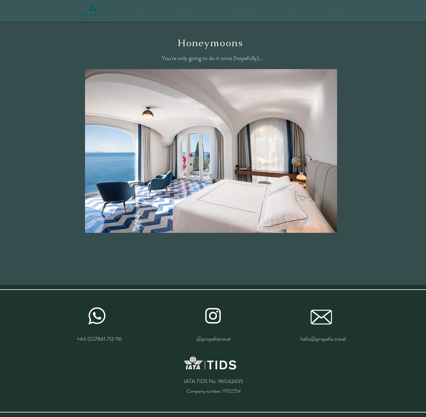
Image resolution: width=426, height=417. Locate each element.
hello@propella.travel (323, 339)
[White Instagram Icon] (213, 315)
